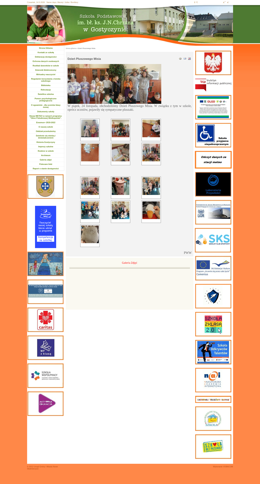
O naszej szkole (46, 127)
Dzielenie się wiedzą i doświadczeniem (45, 137)
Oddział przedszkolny (46, 131)
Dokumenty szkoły (45, 111)
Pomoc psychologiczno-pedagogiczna (46, 99)
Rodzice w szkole (46, 151)
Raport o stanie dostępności (46, 168)
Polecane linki (45, 164)
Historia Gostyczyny (45, 142)
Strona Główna (46, 48)
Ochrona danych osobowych (46, 61)
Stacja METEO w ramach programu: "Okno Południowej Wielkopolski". (45, 117)
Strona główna (71, 48)
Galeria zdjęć (46, 160)
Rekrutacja (47, 90)
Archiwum (47, 155)
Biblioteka (46, 85)
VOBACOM (228, 467)
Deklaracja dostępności (46, 57)
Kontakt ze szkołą (46, 52)
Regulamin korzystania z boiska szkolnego (45, 80)
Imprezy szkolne (45, 146)
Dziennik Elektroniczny (45, 70)
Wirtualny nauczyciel (45, 74)
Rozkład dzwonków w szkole (46, 66)
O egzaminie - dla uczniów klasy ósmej (46, 106)
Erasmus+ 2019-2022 (45, 122)
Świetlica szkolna (46, 94)
